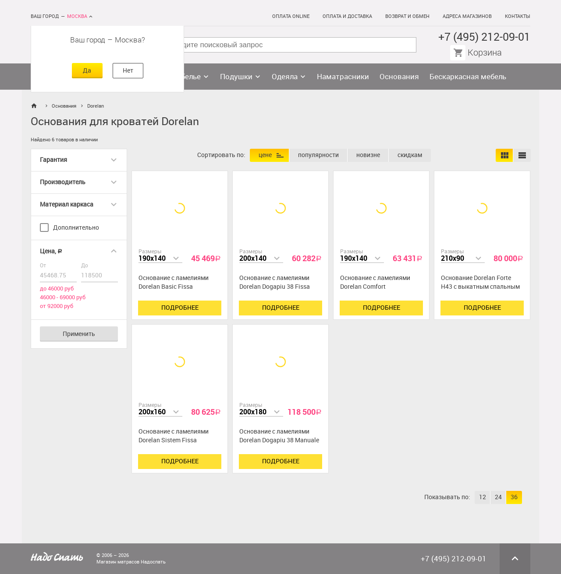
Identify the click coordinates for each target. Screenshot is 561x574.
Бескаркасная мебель (468, 76)
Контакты (517, 16)
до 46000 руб (57, 288)
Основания (399, 76)
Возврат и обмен (407, 16)
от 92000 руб (56, 306)
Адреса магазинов (467, 16)
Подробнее (180, 308)
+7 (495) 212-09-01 (484, 37)
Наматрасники (343, 76)
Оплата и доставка (347, 16)
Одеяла (285, 76)
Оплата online (290, 16)
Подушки (236, 76)
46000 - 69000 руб (62, 297)
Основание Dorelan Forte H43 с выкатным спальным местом (480, 286)
